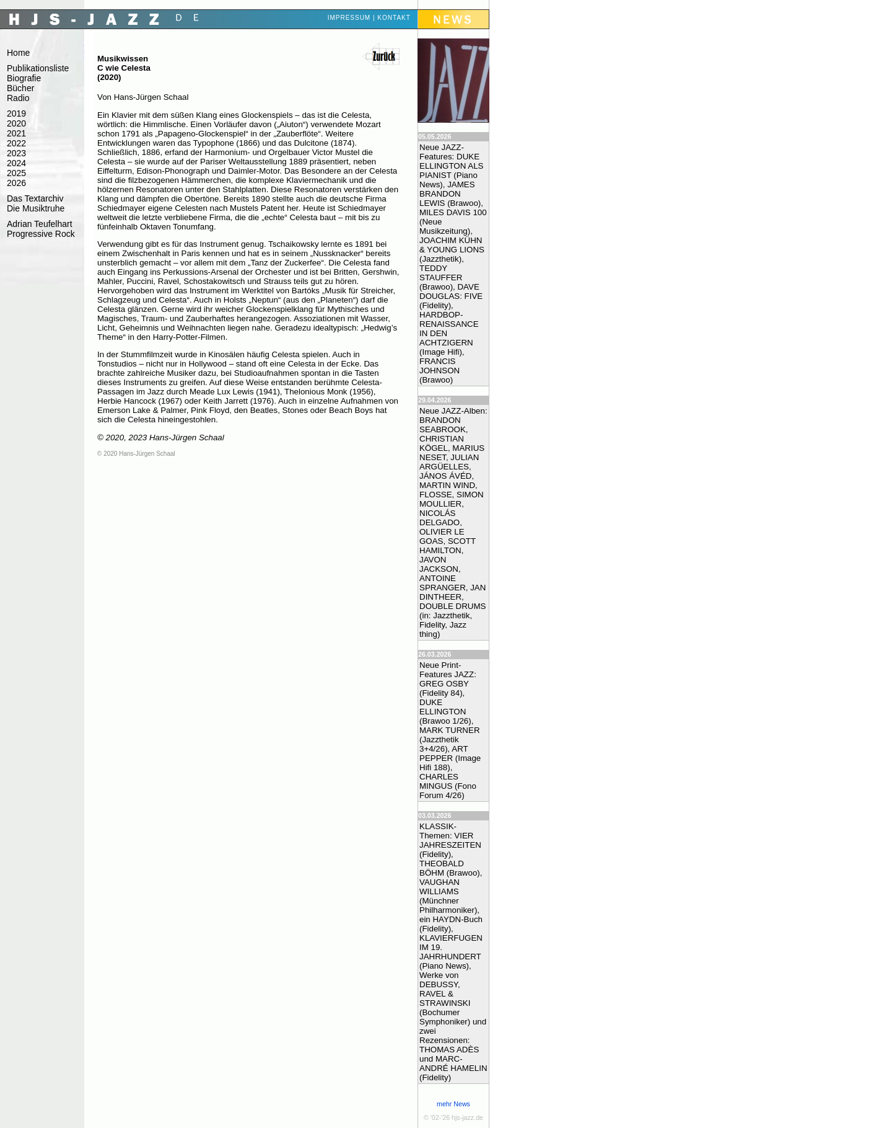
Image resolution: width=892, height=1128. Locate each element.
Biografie (24, 78)
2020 (16, 123)
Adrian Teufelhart (39, 224)
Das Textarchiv (35, 198)
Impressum (349, 17)
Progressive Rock (41, 234)
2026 (16, 183)
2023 (16, 153)
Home (18, 53)
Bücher (20, 88)
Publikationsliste (38, 68)
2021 (16, 133)
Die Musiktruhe (35, 208)
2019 (16, 113)
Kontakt (393, 17)
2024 (16, 163)
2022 (16, 143)
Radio (18, 98)
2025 (16, 173)
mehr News (453, 1104)
